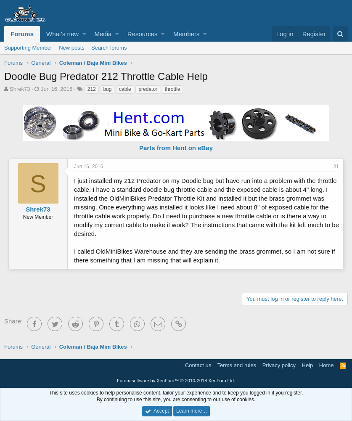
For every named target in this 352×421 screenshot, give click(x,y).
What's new (62, 33)
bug (107, 89)
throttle (172, 89)
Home (326, 365)
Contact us (198, 365)
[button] (84, 34)
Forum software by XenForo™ (176, 380)
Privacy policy (279, 365)
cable (125, 89)
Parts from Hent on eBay (176, 147)
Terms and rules (236, 365)
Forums (22, 33)
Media (103, 33)
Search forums (109, 48)
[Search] (340, 34)
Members (186, 33)
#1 (336, 166)
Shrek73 (20, 89)
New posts (72, 48)
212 (91, 89)
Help (307, 365)
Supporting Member (28, 48)
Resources (142, 33)
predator (147, 89)
